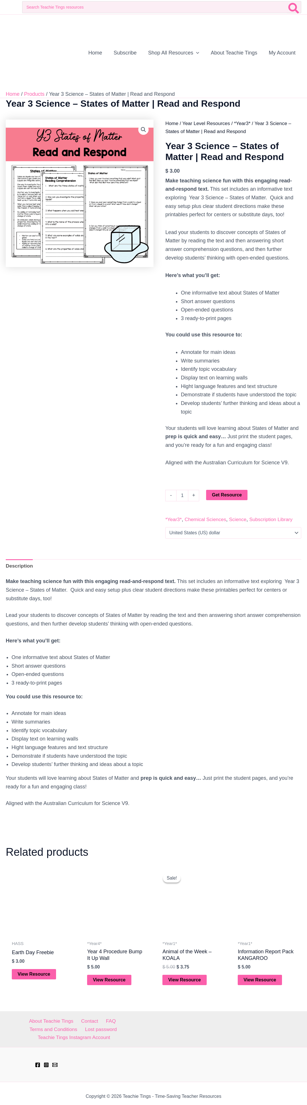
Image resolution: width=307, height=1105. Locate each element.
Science (237, 519)
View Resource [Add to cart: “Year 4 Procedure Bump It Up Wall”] (109, 980)
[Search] (294, 7)
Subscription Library (270, 519)
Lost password (34, 1031)
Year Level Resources (206, 123)
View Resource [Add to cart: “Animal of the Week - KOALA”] (184, 980)
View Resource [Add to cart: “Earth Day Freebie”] (34, 975)
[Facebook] (37, 1059)
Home (171, 123)
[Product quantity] (182, 495)
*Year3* (242, 123)
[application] (199, 52)
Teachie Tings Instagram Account (94, 1031)
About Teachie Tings (25, 1022)
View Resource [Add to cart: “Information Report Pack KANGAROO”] (260, 980)
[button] (143, 130)
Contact (62, 1022)
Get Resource (227, 494)
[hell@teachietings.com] (54, 1059)
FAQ (81, 1022)
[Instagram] (46, 1059)
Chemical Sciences (205, 519)
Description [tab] (20, 566)
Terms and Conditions (117, 1022)
